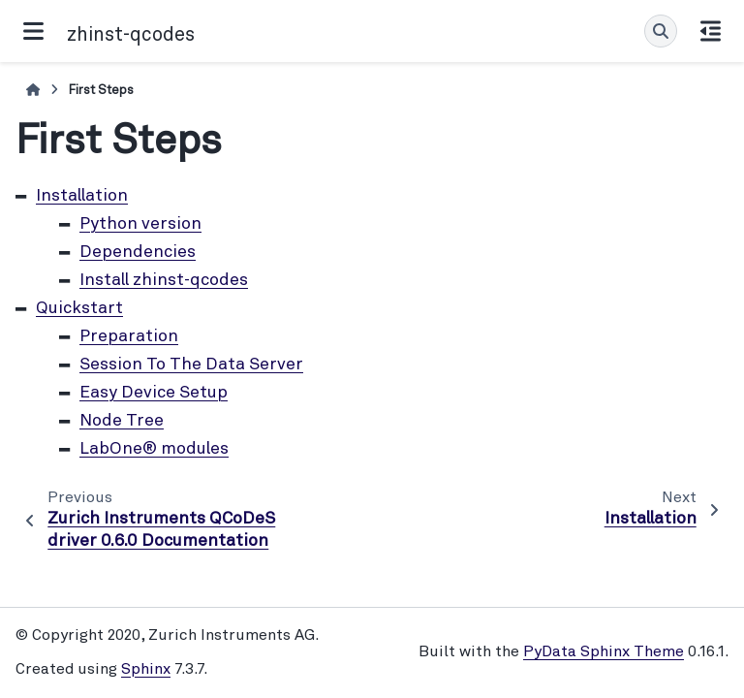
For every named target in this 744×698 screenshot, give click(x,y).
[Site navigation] (33, 31)
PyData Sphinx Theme (603, 652)
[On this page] (710, 31)
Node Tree (121, 421)
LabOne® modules (154, 449)
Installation (82, 196)
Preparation (128, 337)
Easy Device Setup (153, 393)
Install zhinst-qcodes (163, 280)
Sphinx (145, 670)
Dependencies (137, 252)
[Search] (660, 31)
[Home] (33, 90)
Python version (140, 224)
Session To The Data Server (191, 365)
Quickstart (79, 309)
